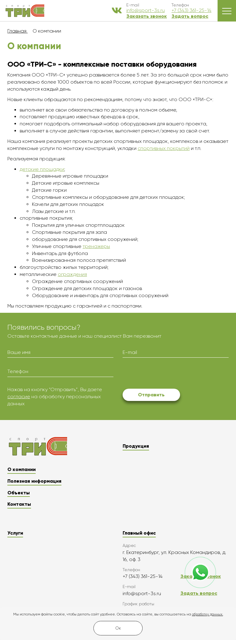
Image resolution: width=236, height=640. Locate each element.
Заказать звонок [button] (146, 16)
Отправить (151, 395)
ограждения (72, 274)
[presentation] (169, 374)
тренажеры (96, 246)
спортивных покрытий (164, 148)
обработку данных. (207, 614)
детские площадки (42, 169)
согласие (18, 396)
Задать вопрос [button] (189, 16)
